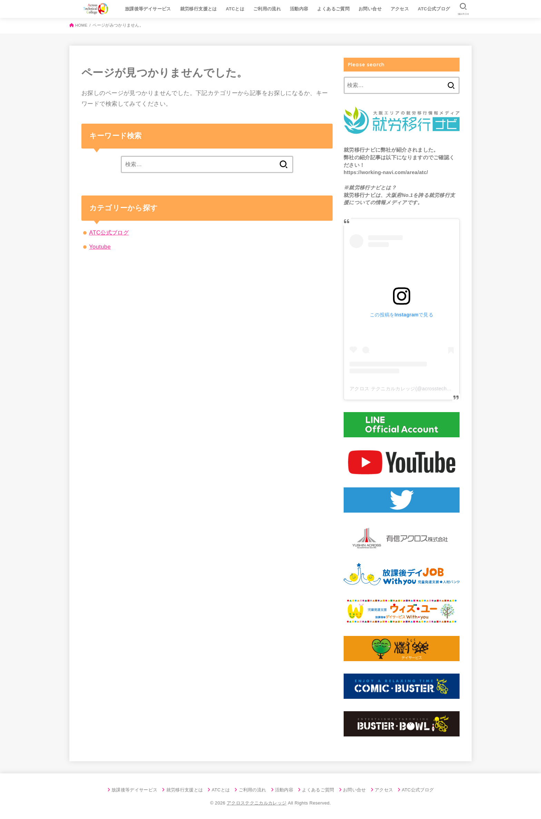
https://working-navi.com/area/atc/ (386, 172)
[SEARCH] (463, 9)
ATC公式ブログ (434, 8)
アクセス (400, 8)
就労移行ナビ (359, 150)
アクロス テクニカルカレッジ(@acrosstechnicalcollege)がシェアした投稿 (432, 388)
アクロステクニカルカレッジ (256, 803)
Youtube (100, 247)
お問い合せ (370, 8)
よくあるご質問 (333, 8)
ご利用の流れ (267, 8)
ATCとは (235, 8)
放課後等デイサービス (148, 8)
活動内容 (299, 8)
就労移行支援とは (198, 8)
